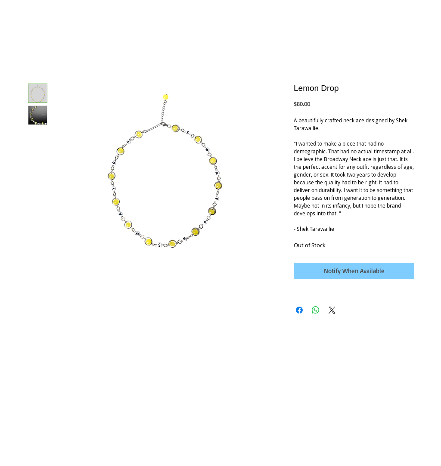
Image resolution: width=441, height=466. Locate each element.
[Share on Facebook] (299, 310)
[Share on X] (332, 310)
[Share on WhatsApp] (316, 310)
